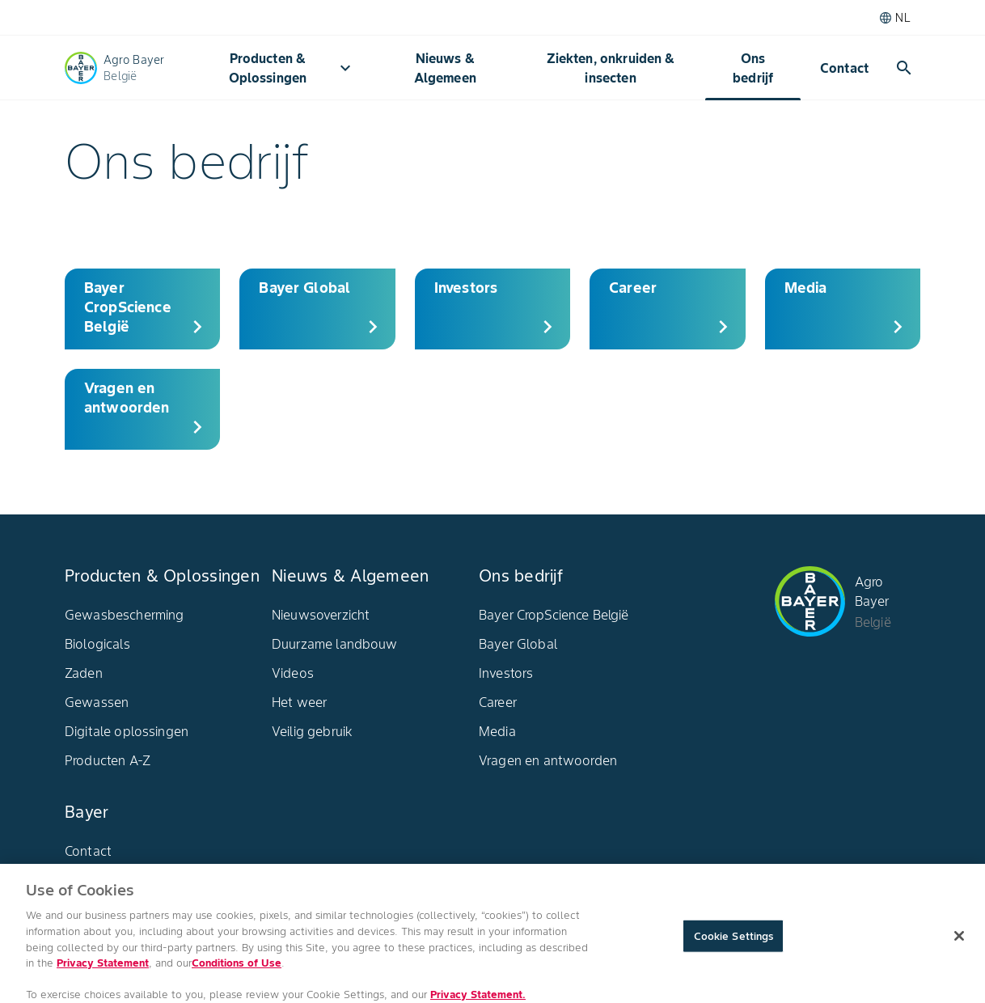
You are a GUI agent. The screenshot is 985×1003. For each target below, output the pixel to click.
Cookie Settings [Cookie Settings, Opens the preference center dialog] (734, 943)
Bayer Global (518, 644)
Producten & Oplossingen (292, 68)
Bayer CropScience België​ (554, 615)
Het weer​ (299, 702)
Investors (506, 673)
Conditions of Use (236, 970)
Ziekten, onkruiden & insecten (611, 68)
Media (497, 731)
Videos (293, 673)
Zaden (84, 673)
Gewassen (97, 702)
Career (498, 702)
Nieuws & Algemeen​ (445, 68)
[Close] (959, 942)
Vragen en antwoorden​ (548, 760)
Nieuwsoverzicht (321, 615)
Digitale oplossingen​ (126, 731)
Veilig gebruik (312, 731)
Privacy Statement (103, 970)
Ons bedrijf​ (753, 68)
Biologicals (97, 644)
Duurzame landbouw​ (335, 644)
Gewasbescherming (124, 615)
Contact (844, 68)
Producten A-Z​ (107, 760)
